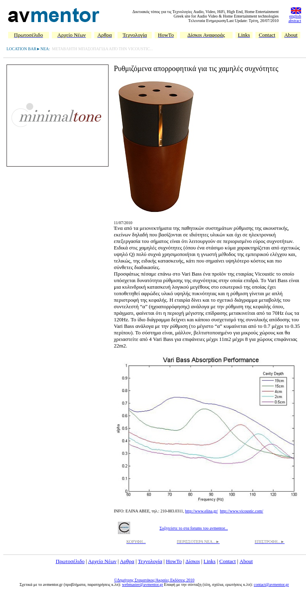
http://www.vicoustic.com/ (241, 511)
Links (210, 561)
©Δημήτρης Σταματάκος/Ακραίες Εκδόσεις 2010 (154, 580)
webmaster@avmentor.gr (142, 584)
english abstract (294, 18)
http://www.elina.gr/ (201, 511)
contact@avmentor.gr (271, 584)
